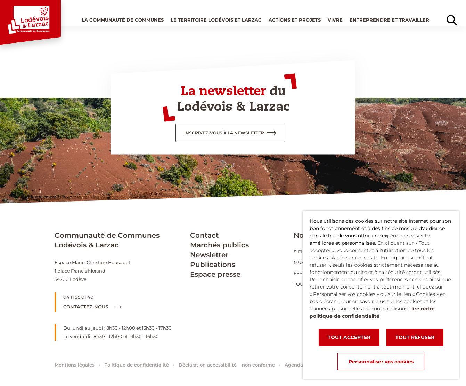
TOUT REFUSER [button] (414, 337)
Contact (204, 235)
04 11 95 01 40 (78, 297)
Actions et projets (295, 20)
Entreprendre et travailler (389, 20)
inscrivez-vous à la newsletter (224, 132)
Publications (212, 264)
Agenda (294, 365)
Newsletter (209, 255)
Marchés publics (219, 245)
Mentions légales (75, 365)
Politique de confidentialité (136, 365)
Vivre (335, 20)
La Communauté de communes (123, 20)
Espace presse (215, 274)
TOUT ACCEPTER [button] (349, 337)
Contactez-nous (92, 306)
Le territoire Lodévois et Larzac (216, 20)
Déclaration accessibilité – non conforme (227, 365)
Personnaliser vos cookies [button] (381, 362)
